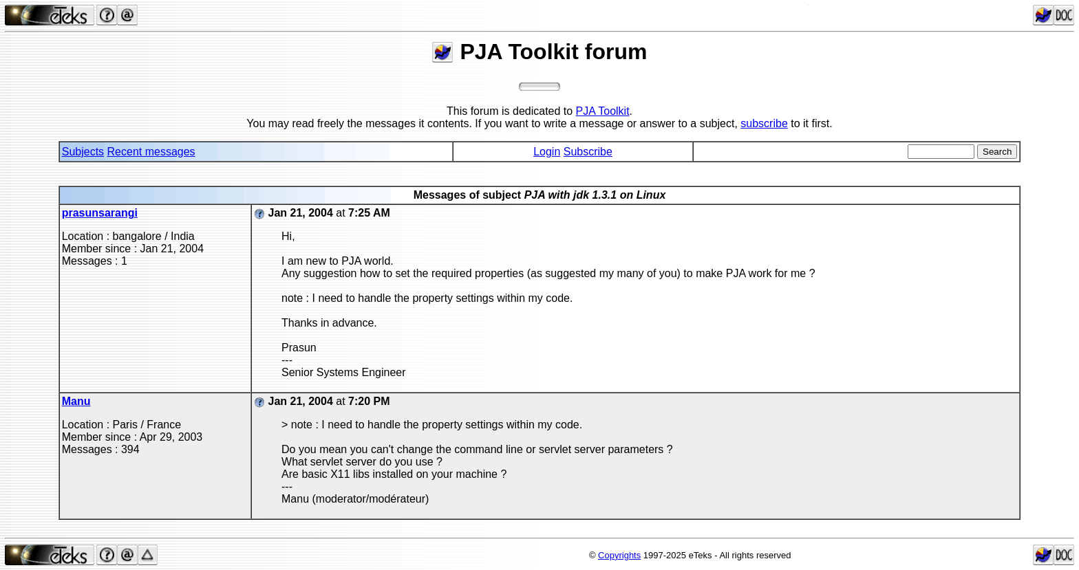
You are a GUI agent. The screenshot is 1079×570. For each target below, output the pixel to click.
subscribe (763, 123)
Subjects (83, 151)
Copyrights (619, 555)
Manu (76, 401)
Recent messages (151, 151)
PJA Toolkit (603, 111)
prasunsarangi (100, 213)
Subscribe (588, 151)
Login (546, 151)
